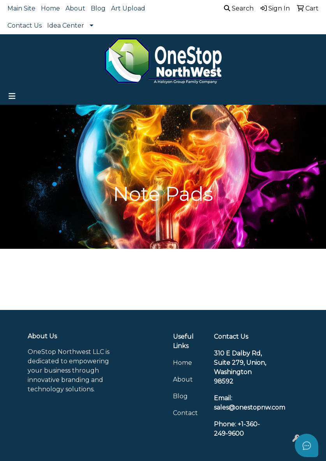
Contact (185, 413)
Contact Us (24, 25)
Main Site (21, 8)
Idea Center (65, 25)
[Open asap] (306, 445)
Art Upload (128, 8)
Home (50, 8)
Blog (98, 8)
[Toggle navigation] (12, 96)
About (75, 8)
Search (239, 8)
